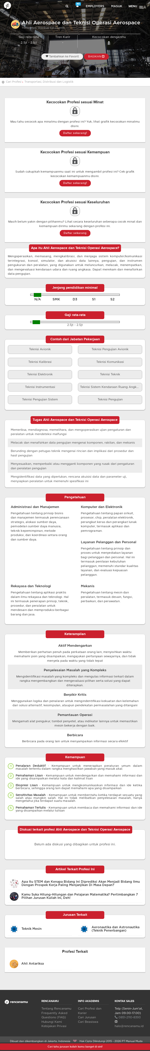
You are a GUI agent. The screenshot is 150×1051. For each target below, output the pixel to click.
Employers (95, 6)
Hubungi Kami (51, 1021)
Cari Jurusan (87, 1017)
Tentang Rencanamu (56, 1008)
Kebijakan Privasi (53, 1026)
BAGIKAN (96, 56)
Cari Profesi (13, 82)
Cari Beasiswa (88, 1021)
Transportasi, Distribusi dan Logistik (48, 82)
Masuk (116, 6)
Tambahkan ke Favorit (62, 56)
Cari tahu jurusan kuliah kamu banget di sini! (75, 1046)
